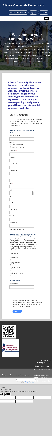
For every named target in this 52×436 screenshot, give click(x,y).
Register (43, 12)
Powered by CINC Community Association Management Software (36, 377)
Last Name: (12, 157)
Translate (30, 382)
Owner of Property (17, 145)
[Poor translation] (7, 394)
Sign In (33, 12)
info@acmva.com (44, 370)
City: (10, 183)
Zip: (10, 196)
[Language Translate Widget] (26, 380)
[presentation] (27, 295)
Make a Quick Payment (17, 12)
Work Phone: (13, 216)
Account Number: (14, 136)
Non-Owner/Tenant (18, 147)
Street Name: (13, 170)
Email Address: (14, 284)
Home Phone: (13, 209)
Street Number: (14, 164)
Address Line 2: (14, 177)
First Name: (12, 151)
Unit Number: (13, 203)
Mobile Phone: (13, 222)
